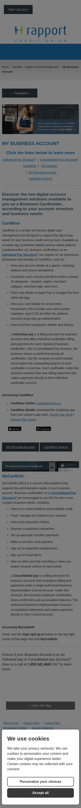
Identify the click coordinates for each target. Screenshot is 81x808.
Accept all (40, 793)
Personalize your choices (40, 781)
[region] (40, 767)
